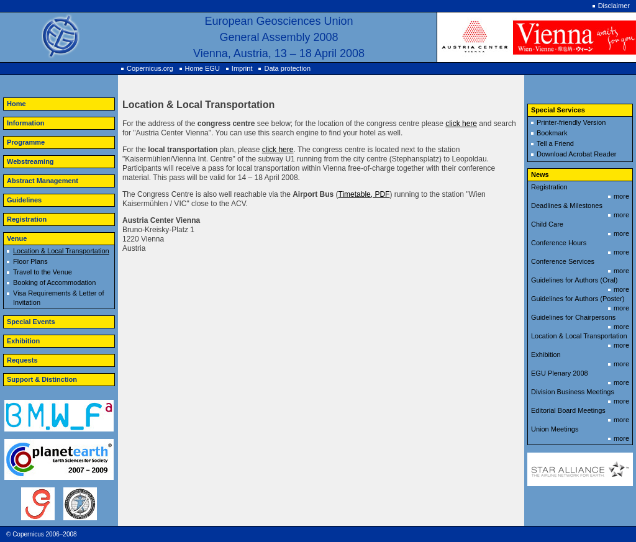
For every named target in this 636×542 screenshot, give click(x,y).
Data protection (287, 68)
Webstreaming (30, 161)
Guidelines (24, 200)
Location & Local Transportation (61, 251)
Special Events (31, 321)
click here (461, 123)
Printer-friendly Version (571, 122)
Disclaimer (614, 5)
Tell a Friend (555, 143)
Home (16, 103)
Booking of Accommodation (54, 282)
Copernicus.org (150, 68)
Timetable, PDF (363, 194)
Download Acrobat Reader (576, 154)
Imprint (242, 68)
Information (26, 123)
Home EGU (202, 68)
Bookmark (552, 133)
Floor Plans (30, 261)
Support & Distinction (42, 379)
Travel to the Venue (42, 272)
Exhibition (23, 341)
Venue (17, 238)
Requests (22, 360)
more (621, 196)
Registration (27, 219)
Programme (26, 142)
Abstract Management (42, 180)
